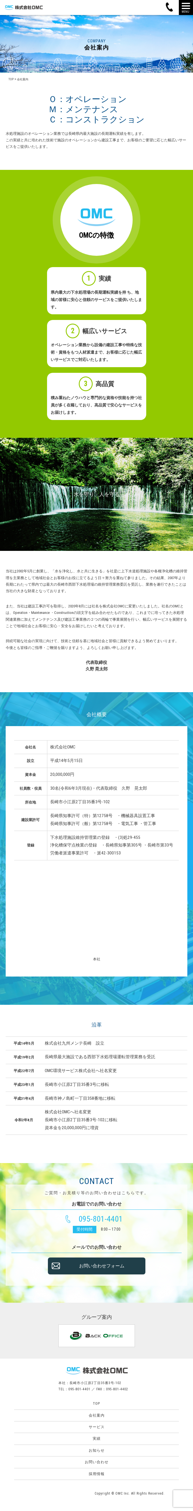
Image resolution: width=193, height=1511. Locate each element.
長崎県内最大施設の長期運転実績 (96, 133)
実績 (97, 1438)
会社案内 (97, 1415)
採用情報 (97, 1474)
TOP (96, 1403)
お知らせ (97, 1450)
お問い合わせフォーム (101, 1271)
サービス (97, 1427)
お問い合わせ (97, 1462)
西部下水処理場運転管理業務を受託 (121, 1056)
